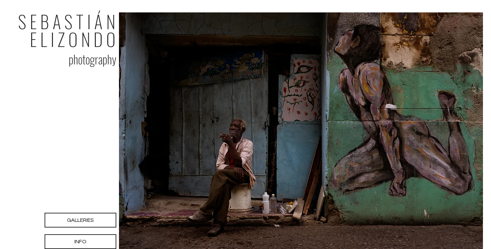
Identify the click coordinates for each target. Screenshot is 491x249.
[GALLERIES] (80, 220)
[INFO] (80, 241)
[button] (301, 130)
